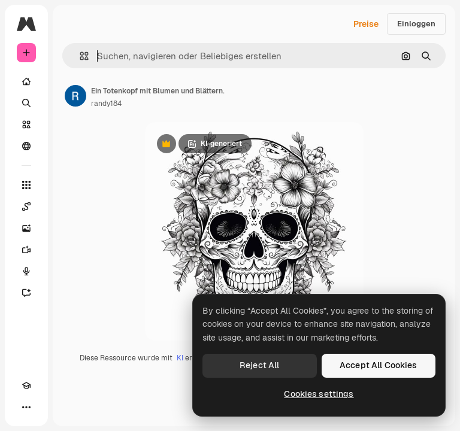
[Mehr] (26, 407)
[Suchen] (26, 103)
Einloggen (416, 24)
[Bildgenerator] (26, 228)
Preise (366, 24)
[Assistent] (26, 292)
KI (180, 358)
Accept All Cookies (378, 365)
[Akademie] (26, 385)
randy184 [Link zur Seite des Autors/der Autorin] (106, 103)
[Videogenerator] (26, 249)
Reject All (259, 365)
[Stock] (26, 124)
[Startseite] (26, 81)
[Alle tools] (26, 185)
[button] (79, 55)
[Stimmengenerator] (26, 271)
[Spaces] (26, 206)
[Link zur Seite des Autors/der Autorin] (75, 96)
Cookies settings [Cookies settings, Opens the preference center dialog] (318, 393)
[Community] (26, 146)
